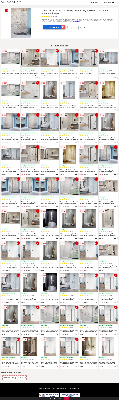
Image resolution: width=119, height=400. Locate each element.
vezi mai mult (76, 21)
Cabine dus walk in (110, 2)
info (18, 78)
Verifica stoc (56, 27)
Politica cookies (74, 388)
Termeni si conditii (45, 388)
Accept (66, 398)
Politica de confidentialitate (60, 388)
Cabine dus (94, 2)
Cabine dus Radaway (9, 378)
